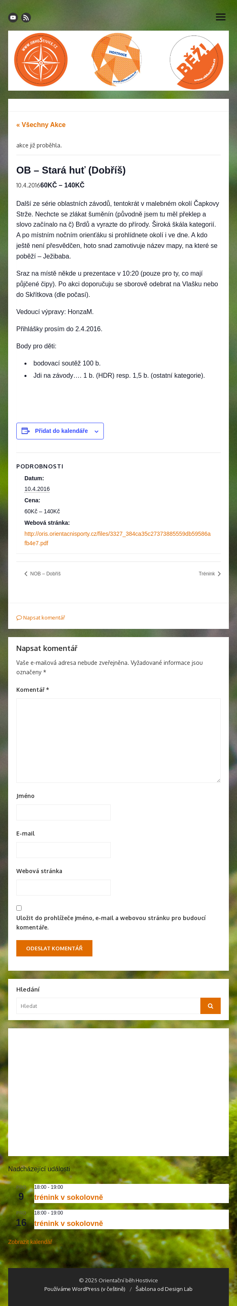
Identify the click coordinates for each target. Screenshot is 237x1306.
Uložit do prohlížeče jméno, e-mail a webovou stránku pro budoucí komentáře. (111, 922)
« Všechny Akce (41, 124)
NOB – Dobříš (45, 574)
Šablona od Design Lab (164, 1289)
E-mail (25, 833)
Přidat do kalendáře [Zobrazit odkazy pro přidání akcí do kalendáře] (61, 431)
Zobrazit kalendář (30, 1242)
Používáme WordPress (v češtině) (84, 1289)
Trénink (207, 574)
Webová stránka (39, 870)
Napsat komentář (40, 617)
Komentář (32, 689)
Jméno (25, 795)
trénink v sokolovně (68, 1197)
